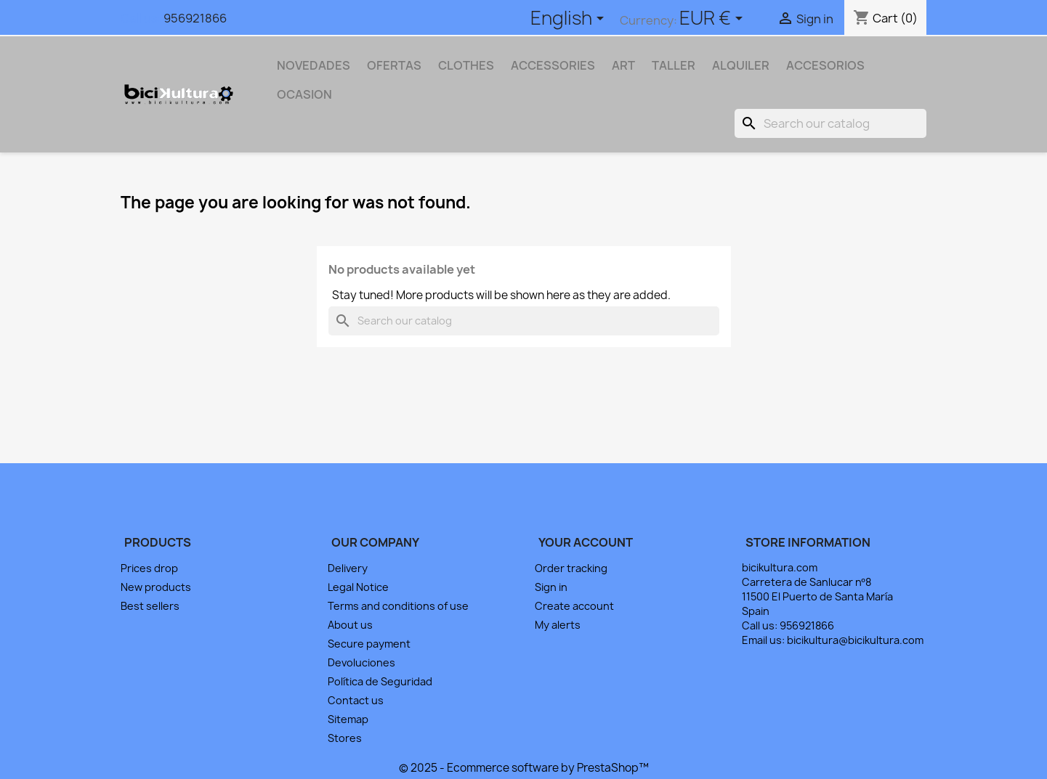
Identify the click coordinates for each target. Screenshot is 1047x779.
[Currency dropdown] (713, 19)
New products (156, 587)
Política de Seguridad (380, 681)
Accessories (553, 65)
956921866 (195, 18)
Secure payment (369, 643)
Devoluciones (361, 662)
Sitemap (348, 719)
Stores (345, 738)
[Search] (830, 123)
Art (623, 65)
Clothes (466, 65)
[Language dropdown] (569, 19)
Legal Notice (358, 587)
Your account (585, 542)
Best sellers (150, 606)
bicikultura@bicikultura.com (855, 640)
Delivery (348, 568)
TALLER (673, 65)
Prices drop (149, 568)
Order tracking (571, 568)
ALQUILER (740, 65)
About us (350, 625)
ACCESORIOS (825, 65)
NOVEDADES (313, 65)
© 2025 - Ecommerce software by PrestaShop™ (524, 767)
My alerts (558, 625)
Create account (574, 606)
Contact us (356, 700)
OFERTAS (394, 65)
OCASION (304, 94)
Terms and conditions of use (398, 606)
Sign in (551, 587)
